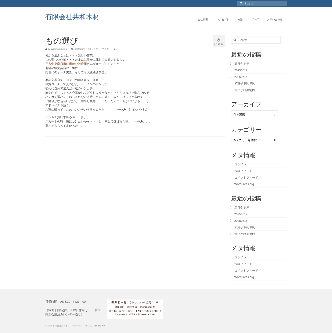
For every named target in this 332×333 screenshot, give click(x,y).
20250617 (241, 70)
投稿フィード (243, 171)
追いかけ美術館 (244, 90)
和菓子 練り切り (245, 83)
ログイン (240, 164)
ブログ (105, 49)
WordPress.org (244, 184)
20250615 (241, 77)
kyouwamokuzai (59, 49)
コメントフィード (246, 177)
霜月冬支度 (241, 63)
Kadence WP (99, 326)
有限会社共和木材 (72, 16)
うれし (88, 49)
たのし (97, 49)
